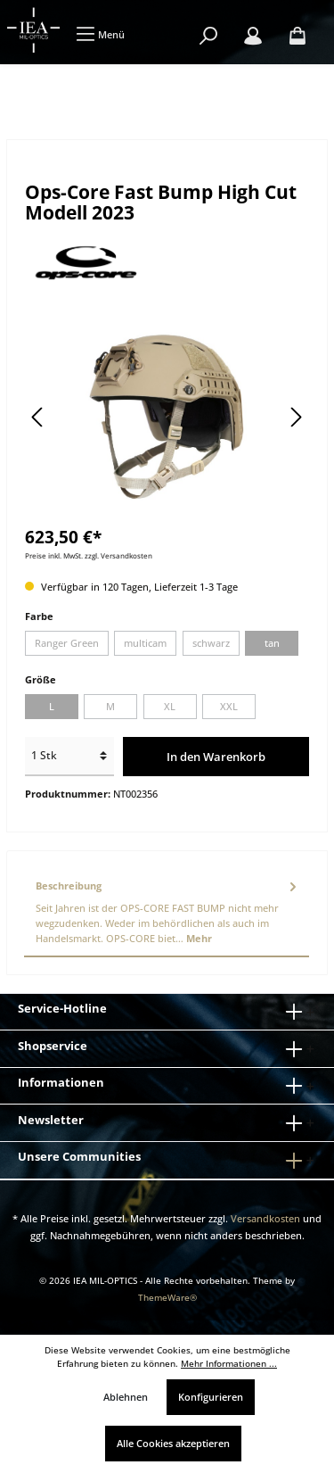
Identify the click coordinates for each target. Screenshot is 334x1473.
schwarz (211, 643)
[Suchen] (208, 36)
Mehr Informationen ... (229, 1364)
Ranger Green (67, 643)
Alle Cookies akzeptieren (173, 1443)
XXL (229, 706)
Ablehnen (125, 1396)
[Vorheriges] (38, 417)
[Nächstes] (295, 417)
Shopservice (52, 1046)
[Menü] (100, 34)
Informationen (61, 1082)
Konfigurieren (210, 1396)
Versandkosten (265, 1218)
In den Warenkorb (216, 757)
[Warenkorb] (297, 36)
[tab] (166, 912)
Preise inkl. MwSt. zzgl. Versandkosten (88, 555)
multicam (145, 643)
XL (169, 706)
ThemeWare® (167, 1297)
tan (272, 643)
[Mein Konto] (252, 36)
